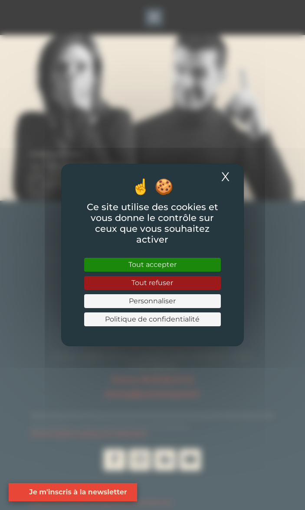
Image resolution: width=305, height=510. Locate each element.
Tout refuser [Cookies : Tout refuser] (152, 283)
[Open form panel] (69, 492)
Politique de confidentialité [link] (152, 319)
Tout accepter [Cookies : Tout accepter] (152, 264)
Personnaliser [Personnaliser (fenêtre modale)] (152, 301)
